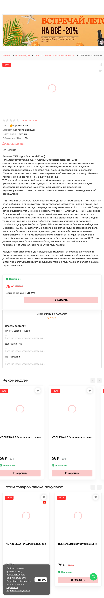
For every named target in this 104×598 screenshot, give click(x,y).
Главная (6, 55)
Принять (40, 579)
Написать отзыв (29, 120)
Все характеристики (13, 143)
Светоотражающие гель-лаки (59, 55)
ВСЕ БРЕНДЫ (22, 55)
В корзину (61, 299)
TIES (36, 55)
